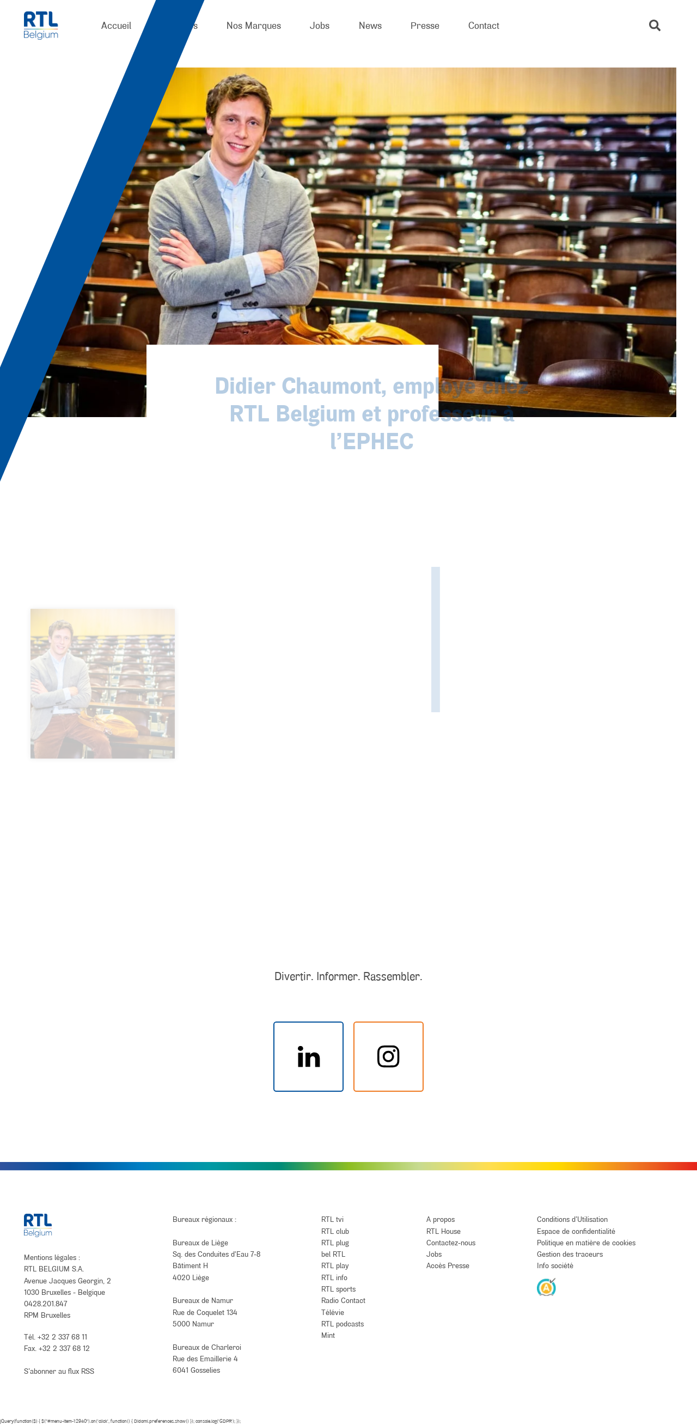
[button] (655, 25)
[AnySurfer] (547, 1286)
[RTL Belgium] (48, 25)
